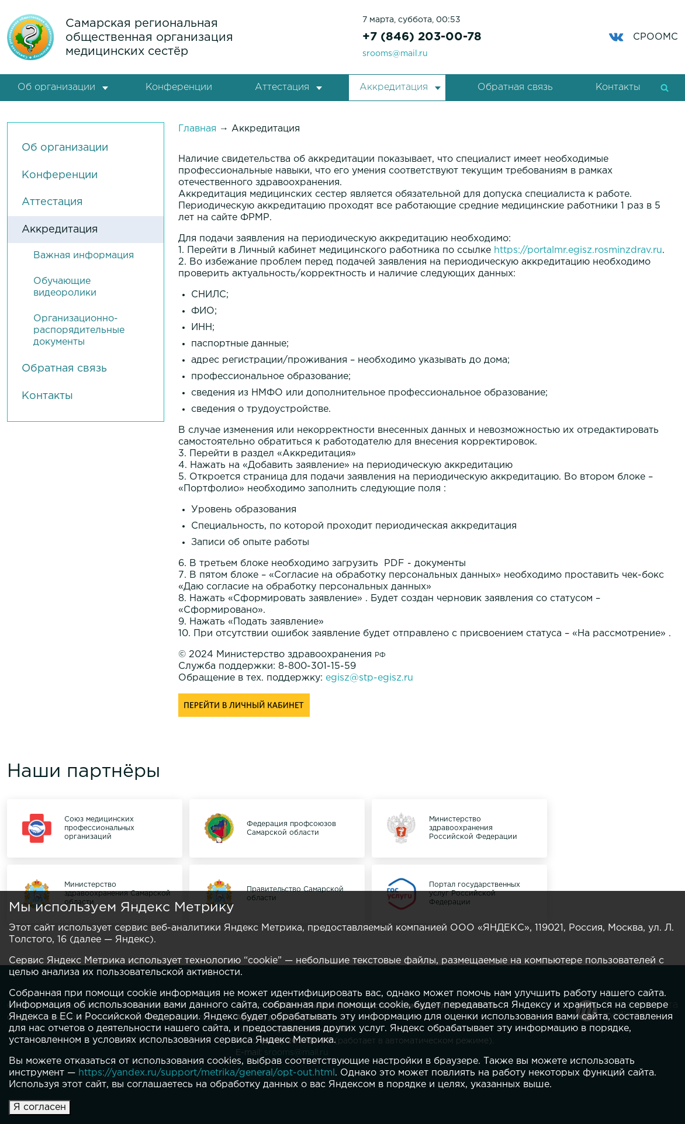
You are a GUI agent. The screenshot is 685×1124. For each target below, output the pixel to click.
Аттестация (282, 87)
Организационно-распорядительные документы (78, 330)
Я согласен (39, 1107)
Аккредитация (393, 87)
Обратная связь (515, 87)
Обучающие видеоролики (64, 287)
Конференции (179, 87)
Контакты (618, 87)
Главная (197, 128)
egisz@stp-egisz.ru (369, 678)
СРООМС (643, 37)
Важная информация (83, 255)
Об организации (56, 87)
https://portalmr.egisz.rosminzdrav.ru (578, 250)
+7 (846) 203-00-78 (422, 37)
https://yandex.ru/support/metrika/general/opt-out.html (206, 1073)
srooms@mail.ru (395, 53)
